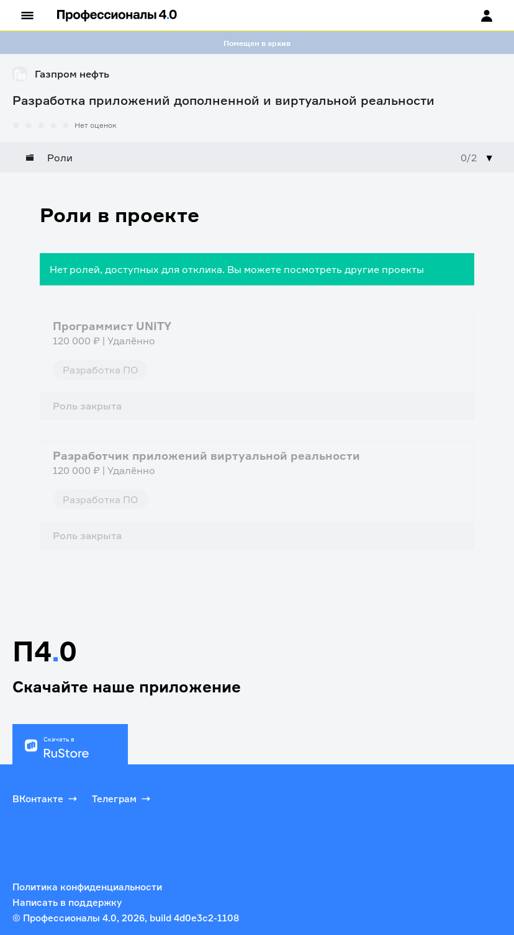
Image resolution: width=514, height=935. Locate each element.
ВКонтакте (45, 798)
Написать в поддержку (67, 902)
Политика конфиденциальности (87, 887)
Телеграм (122, 798)
